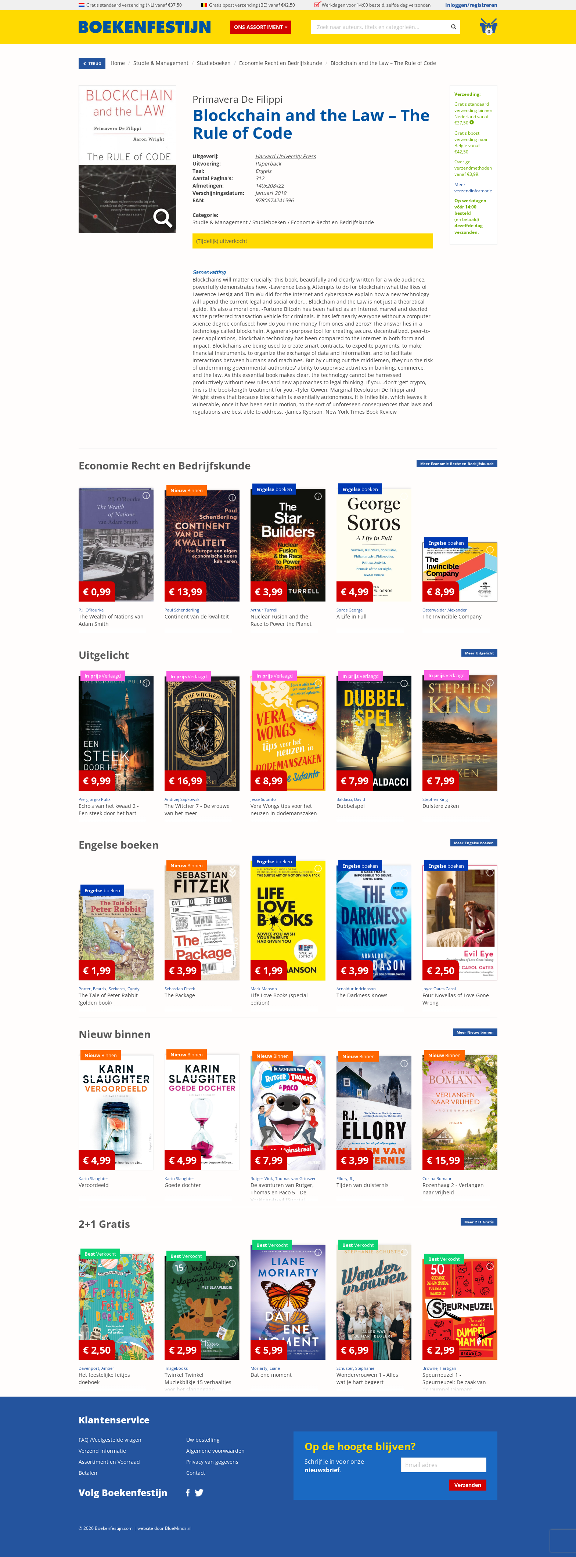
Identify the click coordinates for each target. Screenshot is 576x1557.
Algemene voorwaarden (215, 1450)
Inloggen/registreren (471, 4)
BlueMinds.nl (178, 1528)
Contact (195, 1472)
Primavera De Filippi (237, 99)
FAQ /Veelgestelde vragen (110, 1439)
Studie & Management (160, 62)
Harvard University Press (285, 156)
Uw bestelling (203, 1439)
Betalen (88, 1472)
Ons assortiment (261, 26)
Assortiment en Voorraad (109, 1461)
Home (118, 62)
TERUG (92, 63)
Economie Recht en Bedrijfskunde (280, 62)
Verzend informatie (102, 1450)
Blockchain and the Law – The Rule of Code (383, 62)
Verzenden (467, 1484)
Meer (457, 463)
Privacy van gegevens (212, 1461)
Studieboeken (214, 62)
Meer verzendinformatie (473, 187)
